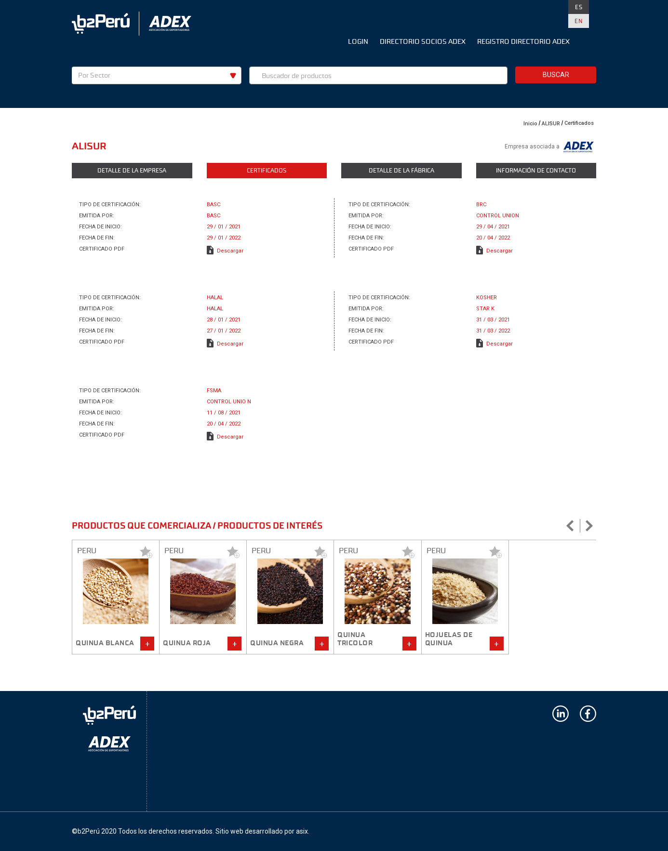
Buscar (556, 75)
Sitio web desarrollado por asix (261, 831)
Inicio (530, 123)
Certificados (579, 123)
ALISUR (551, 123)
